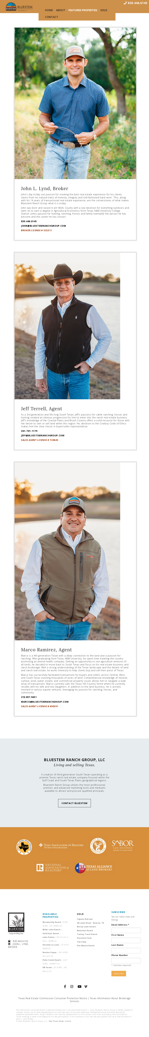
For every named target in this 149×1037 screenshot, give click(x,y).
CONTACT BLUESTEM (74, 803)
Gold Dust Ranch (52, 933)
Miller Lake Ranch (52, 929)
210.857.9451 (29, 697)
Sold (103, 10)
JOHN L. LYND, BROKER (18, 946)
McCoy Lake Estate (86, 927)
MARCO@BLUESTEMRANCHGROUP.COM (45, 701)
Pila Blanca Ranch (86, 945)
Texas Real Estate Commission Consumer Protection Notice (52, 998)
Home (49, 10)
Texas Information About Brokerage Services (100, 1000)
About (60, 10)
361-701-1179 (29, 430)
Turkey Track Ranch (87, 934)
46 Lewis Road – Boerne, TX (90, 923)
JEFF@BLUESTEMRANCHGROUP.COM (42, 435)
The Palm (81, 942)
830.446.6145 (29, 221)
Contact (51, 17)
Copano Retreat (85, 919)
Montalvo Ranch (85, 930)
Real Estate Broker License (60, 1021)
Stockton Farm (84, 938)
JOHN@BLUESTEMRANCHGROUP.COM (43, 225)
